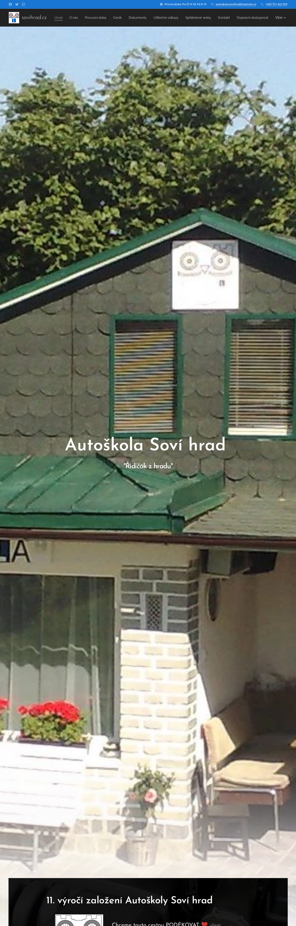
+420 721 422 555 (276, 4)
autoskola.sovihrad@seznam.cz (236, 4)
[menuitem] (90, 17)
